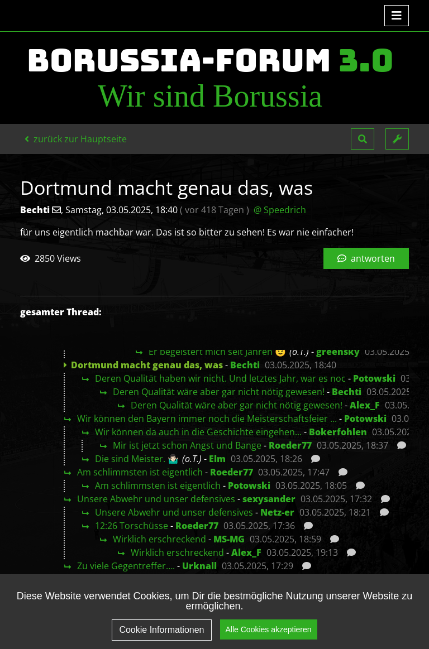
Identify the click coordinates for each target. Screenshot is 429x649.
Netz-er (277, 512)
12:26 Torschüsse (131, 526)
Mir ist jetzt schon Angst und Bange (187, 445)
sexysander (268, 499)
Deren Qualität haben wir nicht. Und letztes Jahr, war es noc (220, 378)
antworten (366, 258)
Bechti (245, 365)
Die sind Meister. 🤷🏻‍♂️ (137, 459)
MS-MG (229, 539)
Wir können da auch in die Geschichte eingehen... (198, 432)
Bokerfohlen (338, 432)
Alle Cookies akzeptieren (269, 636)
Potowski (374, 378)
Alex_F (365, 405)
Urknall (199, 566)
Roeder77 (290, 445)
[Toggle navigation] (396, 15)
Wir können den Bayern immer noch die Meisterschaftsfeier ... (207, 418)
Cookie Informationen (161, 637)
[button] (362, 139)
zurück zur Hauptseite (76, 139)
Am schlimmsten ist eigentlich (140, 472)
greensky (338, 351)
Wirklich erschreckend (159, 539)
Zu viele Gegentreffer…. (126, 566)
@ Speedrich (280, 210)
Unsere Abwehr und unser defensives (156, 499)
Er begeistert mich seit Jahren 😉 (217, 351)
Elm (217, 459)
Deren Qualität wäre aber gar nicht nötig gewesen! (219, 392)
